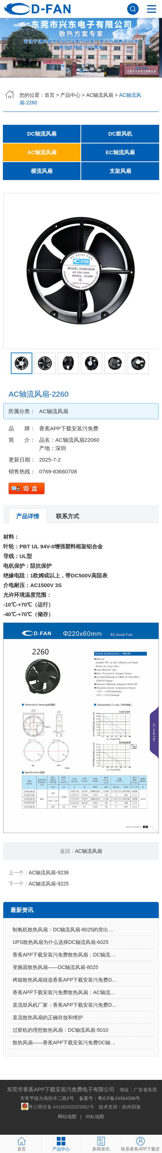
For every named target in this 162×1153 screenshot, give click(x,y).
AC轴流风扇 (99, 95)
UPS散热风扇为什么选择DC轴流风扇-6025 (60, 942)
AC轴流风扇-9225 (49, 884)
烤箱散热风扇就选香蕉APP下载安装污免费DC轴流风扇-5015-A (83, 980)
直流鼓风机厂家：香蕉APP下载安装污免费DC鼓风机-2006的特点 (83, 1005)
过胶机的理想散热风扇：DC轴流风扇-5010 (60, 1030)
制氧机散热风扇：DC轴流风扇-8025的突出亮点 (65, 929)
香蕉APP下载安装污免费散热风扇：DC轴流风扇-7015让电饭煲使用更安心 (83, 955)
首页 (50, 95)
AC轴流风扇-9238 (49, 872)
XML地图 (95, 1116)
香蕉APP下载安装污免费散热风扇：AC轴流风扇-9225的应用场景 (83, 992)
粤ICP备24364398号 (119, 1098)
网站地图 (67, 1116)
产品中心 (70, 95)
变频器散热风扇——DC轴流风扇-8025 (55, 967)
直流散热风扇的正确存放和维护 (48, 1017)
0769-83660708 (58, 471)
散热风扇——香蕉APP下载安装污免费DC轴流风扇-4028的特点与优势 (83, 1042)
